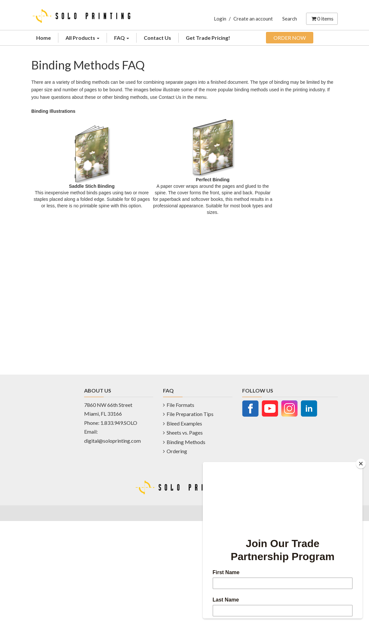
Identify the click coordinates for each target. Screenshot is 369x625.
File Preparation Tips (190, 414)
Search (289, 19)
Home (43, 38)
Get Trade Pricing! (208, 38)
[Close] (361, 464)
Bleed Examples (184, 423)
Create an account (253, 19)
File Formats (180, 405)
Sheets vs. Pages (185, 432)
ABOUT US (97, 390)
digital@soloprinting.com (112, 441)
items (321, 18)
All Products (82, 38)
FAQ (121, 38)
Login (220, 19)
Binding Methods (186, 442)
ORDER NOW (289, 38)
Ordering (177, 451)
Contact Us (157, 38)
